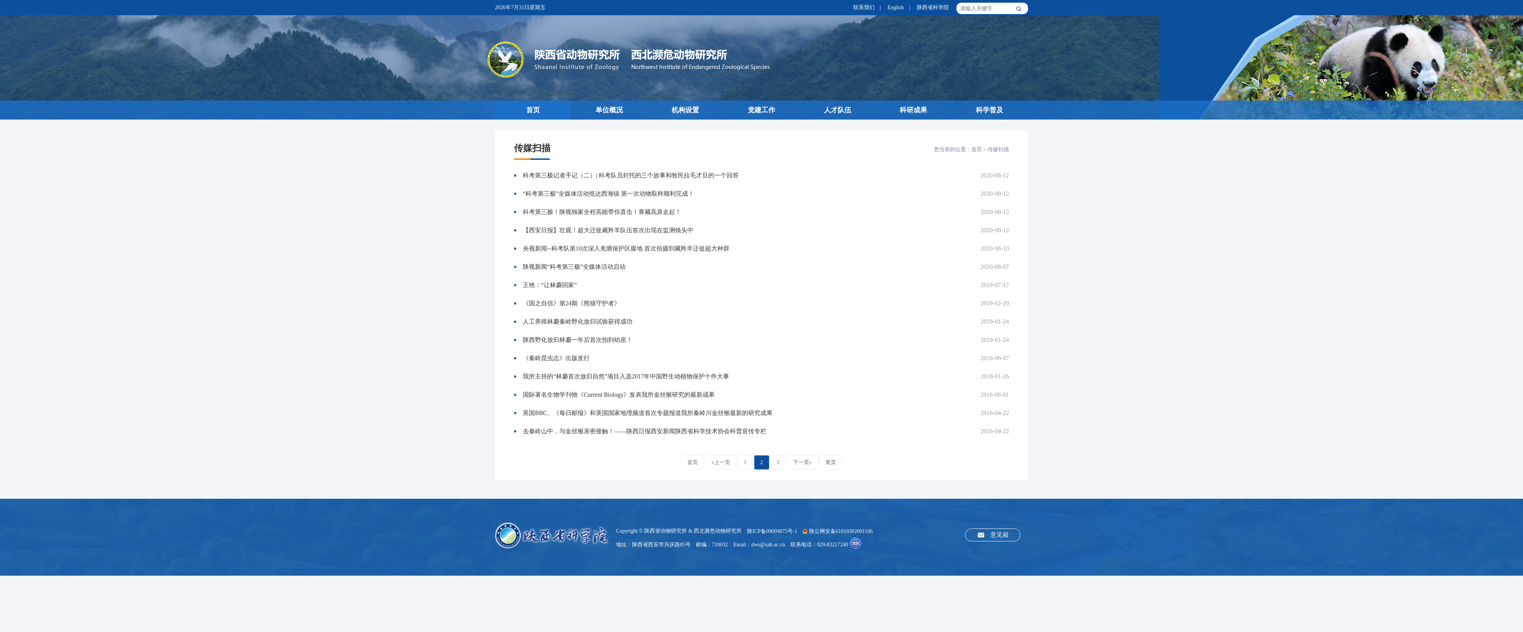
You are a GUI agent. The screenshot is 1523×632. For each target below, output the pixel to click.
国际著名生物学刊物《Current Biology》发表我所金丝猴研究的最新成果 (619, 394)
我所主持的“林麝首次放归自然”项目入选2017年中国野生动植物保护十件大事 (626, 376)
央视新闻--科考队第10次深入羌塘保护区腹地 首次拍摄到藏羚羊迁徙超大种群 (626, 248)
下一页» (802, 462)
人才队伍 (837, 110)
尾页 (830, 462)
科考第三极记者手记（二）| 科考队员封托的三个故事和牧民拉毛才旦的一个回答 (631, 175)
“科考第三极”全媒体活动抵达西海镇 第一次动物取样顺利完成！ (608, 193)
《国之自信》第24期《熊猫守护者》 (571, 303)
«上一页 (721, 462)
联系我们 (864, 7)
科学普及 (989, 110)
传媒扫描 (998, 149)
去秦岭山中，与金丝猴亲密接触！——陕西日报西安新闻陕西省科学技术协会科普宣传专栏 (644, 431)
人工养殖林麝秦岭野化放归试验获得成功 (577, 321)
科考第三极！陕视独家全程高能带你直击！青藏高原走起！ (602, 212)
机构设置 (685, 110)
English (896, 7)
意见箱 (999, 534)
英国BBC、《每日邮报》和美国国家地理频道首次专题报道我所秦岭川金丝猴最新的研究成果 (648, 413)
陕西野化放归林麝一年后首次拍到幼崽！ (577, 340)
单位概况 (609, 110)
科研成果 (913, 110)
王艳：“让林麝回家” (550, 285)
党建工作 (761, 110)
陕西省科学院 (933, 7)
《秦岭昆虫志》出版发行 (556, 358)
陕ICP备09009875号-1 (772, 531)
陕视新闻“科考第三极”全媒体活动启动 (574, 266)
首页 (533, 110)
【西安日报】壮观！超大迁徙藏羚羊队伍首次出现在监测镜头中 (608, 230)
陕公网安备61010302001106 (838, 531)
